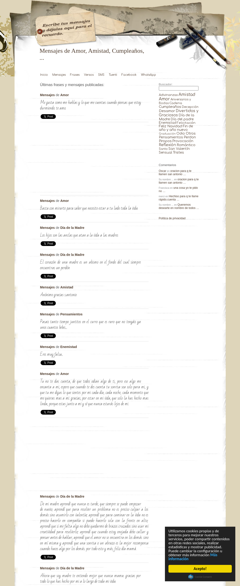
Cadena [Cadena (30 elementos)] (175, 103)
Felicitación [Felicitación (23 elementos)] (186, 123)
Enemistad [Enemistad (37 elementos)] (167, 123)
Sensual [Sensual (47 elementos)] (165, 152)
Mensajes (59, 74)
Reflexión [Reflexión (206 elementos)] (167, 145)
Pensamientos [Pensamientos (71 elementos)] (171, 137)
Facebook (129, 74)
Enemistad (68, 347)
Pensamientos (71, 314)
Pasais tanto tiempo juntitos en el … (145, 315)
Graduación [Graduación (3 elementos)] (167, 133)
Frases (75, 74)
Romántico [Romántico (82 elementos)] (186, 145)
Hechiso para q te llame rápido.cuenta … (178, 198)
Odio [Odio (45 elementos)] (180, 133)
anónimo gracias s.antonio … (145, 288)
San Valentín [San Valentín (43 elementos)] (179, 149)
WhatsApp (148, 74)
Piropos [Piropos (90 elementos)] (165, 141)
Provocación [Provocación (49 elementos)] (182, 141)
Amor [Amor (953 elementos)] (164, 99)
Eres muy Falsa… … (145, 348)
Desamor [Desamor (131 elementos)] (167, 111)
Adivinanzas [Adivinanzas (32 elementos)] (168, 95)
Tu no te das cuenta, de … (145, 374)
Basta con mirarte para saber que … (145, 201)
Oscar (162, 171)
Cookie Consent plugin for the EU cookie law (200, 576)
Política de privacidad (172, 218)
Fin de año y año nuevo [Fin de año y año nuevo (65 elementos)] (176, 128)
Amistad (66, 287)
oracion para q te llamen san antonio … (175, 172)
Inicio (44, 74)
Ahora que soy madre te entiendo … (145, 569)
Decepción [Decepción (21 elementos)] (190, 107)
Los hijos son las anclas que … (145, 228)
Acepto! (200, 568)
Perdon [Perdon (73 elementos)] (190, 137)
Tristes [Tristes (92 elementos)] (178, 152)
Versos (89, 74)
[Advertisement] (94, 160)
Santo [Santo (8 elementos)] (163, 149)
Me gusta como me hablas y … (145, 96)
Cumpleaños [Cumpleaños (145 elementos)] (170, 107)
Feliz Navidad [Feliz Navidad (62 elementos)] (170, 126)
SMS (101, 74)
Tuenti (113, 74)
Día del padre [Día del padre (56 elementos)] (182, 119)
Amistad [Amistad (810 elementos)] (187, 94)
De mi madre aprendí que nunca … (145, 497)
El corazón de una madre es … (145, 255)
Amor (64, 95)
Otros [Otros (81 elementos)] (191, 133)
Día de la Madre (72, 228)
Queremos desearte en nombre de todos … (179, 206)
